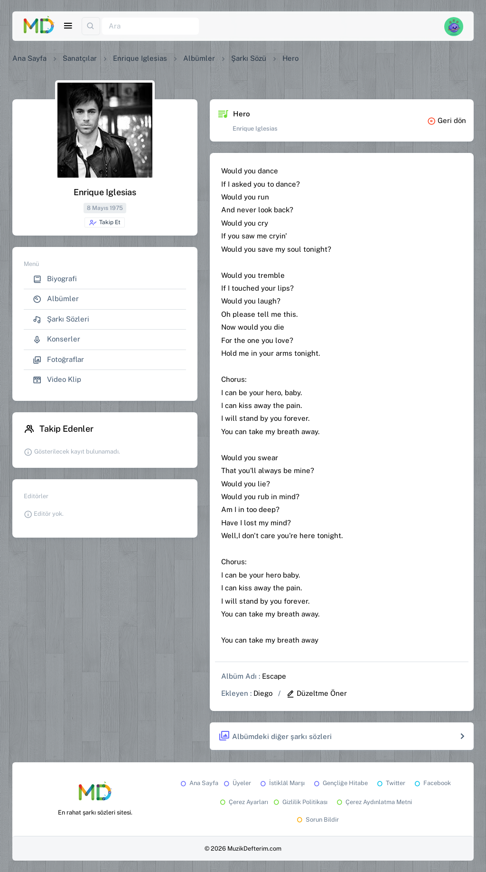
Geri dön (446, 120)
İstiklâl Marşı (282, 783)
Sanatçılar (80, 58)
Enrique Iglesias (140, 58)
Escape (274, 676)
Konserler (56, 339)
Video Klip (57, 379)
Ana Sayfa (29, 58)
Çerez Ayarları (243, 802)
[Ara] (150, 26)
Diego (262, 693)
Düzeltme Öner (316, 693)
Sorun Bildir (317, 819)
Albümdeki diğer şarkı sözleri (275, 736)
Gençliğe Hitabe (340, 783)
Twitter (390, 783)
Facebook (432, 783)
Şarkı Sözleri (61, 319)
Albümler (199, 58)
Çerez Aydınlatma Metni (373, 802)
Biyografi (55, 279)
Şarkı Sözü (248, 58)
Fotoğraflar (58, 359)
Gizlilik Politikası (299, 802)
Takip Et (105, 222)
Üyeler (236, 783)
